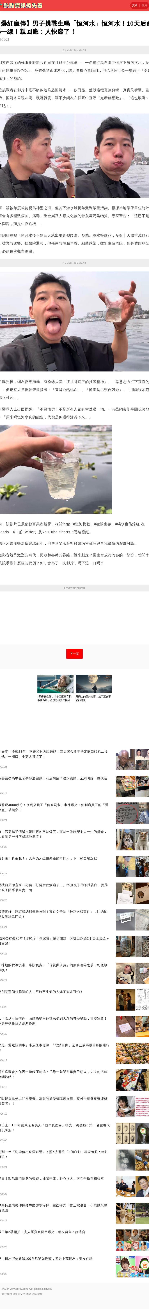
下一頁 (74, 653)
